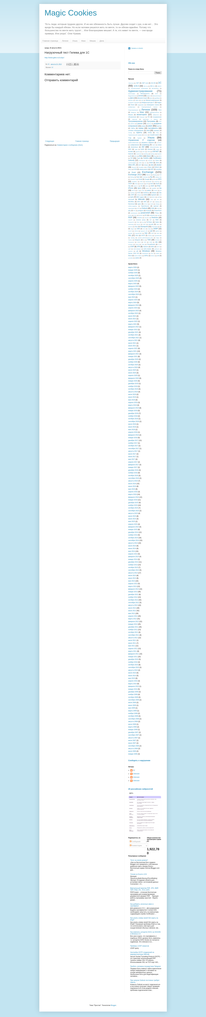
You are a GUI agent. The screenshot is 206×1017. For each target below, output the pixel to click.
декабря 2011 (133, 627)
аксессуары (131, 93)
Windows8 (145, 253)
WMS (157, 253)
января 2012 (132, 624)
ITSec (143, 190)
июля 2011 (132, 640)
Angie (157, 149)
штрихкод (145, 145)
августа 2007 (133, 738)
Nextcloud (131, 204)
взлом (141, 96)
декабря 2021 (133, 332)
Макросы (133, 112)
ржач (150, 126)
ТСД (129, 138)
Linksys (139, 195)
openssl (155, 206)
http (129, 186)
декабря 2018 (133, 413)
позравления (157, 117)
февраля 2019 (133, 408)
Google (147, 179)
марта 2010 (132, 684)
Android (150, 149)
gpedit (154, 179)
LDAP (132, 195)
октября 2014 (133, 538)
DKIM (151, 162)
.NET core (145, 83)
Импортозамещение (152, 100)
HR (147, 183)
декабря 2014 (133, 532)
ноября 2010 (133, 662)
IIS (141, 186)
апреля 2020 (133, 375)
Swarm (150, 235)
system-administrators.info (145, 238)
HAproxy (156, 181)
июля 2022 (132, 316)
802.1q (146, 86)
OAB (151, 204)
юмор (159, 145)
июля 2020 (132, 370)
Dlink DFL (131, 165)
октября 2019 (133, 389)
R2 (146, 215)
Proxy (157, 213)
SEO (158, 224)
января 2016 (132, 500)
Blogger (113, 1005)
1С (52, 67)
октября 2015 (133, 508)
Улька (74, 41)
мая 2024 (131, 297)
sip (161, 226)
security (150, 224)
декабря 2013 (133, 562)
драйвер (157, 98)
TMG (149, 240)
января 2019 (132, 411)
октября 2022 (133, 313)
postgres (140, 210)
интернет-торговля (133, 102)
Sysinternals (157, 235)
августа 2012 (133, 605)
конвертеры (131, 107)
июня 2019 (132, 397)
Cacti (138, 158)
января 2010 (132, 689)
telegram (137, 240)
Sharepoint (144, 227)
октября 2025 (133, 275)
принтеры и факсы (150, 119)
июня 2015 (132, 519)
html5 (157, 183)
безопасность (145, 93)
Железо (130, 100)
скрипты (139, 133)
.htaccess (131, 83)
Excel (134, 172)
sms (144, 228)
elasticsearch (143, 169)
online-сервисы (132, 206)
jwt (161, 190)
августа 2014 (133, 543)
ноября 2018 (133, 416)
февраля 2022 (133, 327)
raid (158, 215)
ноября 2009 (133, 694)
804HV (159, 86)
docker (159, 165)
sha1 (136, 226)
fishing (132, 177)
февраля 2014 (133, 556)
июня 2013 (132, 578)
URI (145, 242)
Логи (159, 110)
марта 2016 (132, 494)
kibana (154, 192)
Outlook (144, 208)
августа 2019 (133, 392)
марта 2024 (132, 302)
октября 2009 (133, 697)
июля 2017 (132, 454)
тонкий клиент (154, 135)
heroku (142, 183)
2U (134, 770)
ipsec (147, 188)
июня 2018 (132, 427)
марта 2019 (132, 405)
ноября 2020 (133, 362)
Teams (130, 240)
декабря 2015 (133, 503)
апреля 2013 (133, 584)
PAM (158, 208)
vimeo (137, 244)
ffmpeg (155, 175)
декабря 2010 (133, 659)
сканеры (156, 130)
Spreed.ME (138, 233)
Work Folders (138, 255)
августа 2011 (133, 638)
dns (152, 165)
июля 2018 (132, 424)
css (145, 162)
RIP (151, 220)
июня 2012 (132, 611)
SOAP (130, 231)
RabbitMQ (152, 215)
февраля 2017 (133, 465)
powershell (145, 213)
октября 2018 (133, 419)
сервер (141, 128)
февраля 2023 (133, 311)
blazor (149, 156)
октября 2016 (133, 475)
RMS (157, 220)
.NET (137, 83)
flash (138, 177)
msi (158, 199)
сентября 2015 (133, 511)
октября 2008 (133, 716)
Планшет (142, 117)
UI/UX (139, 242)
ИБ (142, 100)
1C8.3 (136, 86)
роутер (159, 126)
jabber (149, 190)
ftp (151, 177)
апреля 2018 (133, 432)
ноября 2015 (133, 505)
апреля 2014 (133, 554)
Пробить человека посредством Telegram (145, 966)
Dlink (157, 162)
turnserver (131, 242)
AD (143, 147)
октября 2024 (133, 292)
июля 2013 (132, 575)
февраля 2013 (133, 589)
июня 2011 (132, 643)
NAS (145, 201)
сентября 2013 (133, 570)
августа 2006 (133, 748)
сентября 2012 (133, 602)
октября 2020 (133, 365)
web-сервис (147, 249)
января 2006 (132, 754)
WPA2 (146, 255)
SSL (129, 235)
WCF (158, 246)
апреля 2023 (133, 308)
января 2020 (132, 381)
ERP (151, 169)
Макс (83, 41)
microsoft (131, 199)
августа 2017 (133, 451)
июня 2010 (132, 676)
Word (130, 255)
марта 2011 (132, 651)
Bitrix (141, 156)
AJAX (142, 149)
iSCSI (133, 190)
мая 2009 (131, 708)
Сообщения (135, 842)
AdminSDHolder (154, 147)
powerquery (134, 213)
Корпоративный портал (149, 107)
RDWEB (139, 217)
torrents (157, 240)
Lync (131, 197)
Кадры (159, 102)
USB (150, 242)
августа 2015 (133, 513)
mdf (158, 197)
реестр (149, 123)
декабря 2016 (133, 470)
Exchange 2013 (135, 175)
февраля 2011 (133, 654)
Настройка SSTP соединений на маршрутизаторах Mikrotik (142, 953)
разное (140, 123)
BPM (160, 156)
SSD (152, 233)
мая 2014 (131, 551)
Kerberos (146, 192)
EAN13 (157, 167)
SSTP (143, 235)
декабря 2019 (133, 383)
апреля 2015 (133, 524)
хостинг (159, 142)
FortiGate (145, 177)
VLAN (159, 244)
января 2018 (132, 438)
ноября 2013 (133, 565)
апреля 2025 (133, 281)
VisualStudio (151, 244)
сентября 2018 (133, 421)
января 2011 (132, 657)
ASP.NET (155, 151)
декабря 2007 (133, 732)
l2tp (160, 192)
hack (141, 181)
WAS (152, 246)
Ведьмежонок (132, 96)
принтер (134, 119)
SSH (158, 233)
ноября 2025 (133, 273)
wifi (137, 251)
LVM (160, 195)
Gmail (140, 179)
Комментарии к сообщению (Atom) (70, 145)
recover (147, 217)
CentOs (146, 158)
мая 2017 (131, 459)
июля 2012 (132, 608)
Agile (136, 149)
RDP (130, 217)
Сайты (133, 128)
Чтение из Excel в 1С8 (138, 874)
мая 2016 (131, 489)
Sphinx (157, 231)
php (129, 210)
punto (129, 215)
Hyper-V (135, 186)
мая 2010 (131, 678)
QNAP (141, 215)
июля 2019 (132, 394)
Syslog (133, 238)
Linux (145, 195)
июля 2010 (132, 673)
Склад (130, 132)
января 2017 (132, 467)
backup (153, 154)
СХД (157, 132)
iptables (154, 188)
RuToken (149, 222)
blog (155, 156)
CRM (140, 162)
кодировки (141, 105)
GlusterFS (133, 179)
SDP (144, 224)
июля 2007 (132, 740)
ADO (129, 149)
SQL (146, 233)
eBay (129, 169)
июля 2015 (132, 516)
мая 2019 (131, 400)
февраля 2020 (133, 378)
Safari (157, 222)
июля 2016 (132, 484)
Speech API (144, 231)
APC (143, 151)
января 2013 (132, 592)
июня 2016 (132, 486)
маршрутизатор (154, 112)
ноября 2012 (133, 597)
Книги (132, 105)
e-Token (149, 167)
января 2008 (132, 730)
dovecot (134, 167)
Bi (130, 156)
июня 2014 (132, 548)
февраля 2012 (133, 621)
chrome (150, 160)
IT (138, 190)
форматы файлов (148, 142)
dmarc (146, 165)
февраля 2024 (133, 305)
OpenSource (145, 206)
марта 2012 (132, 619)
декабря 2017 (133, 440)
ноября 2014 (133, 535)
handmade (148, 181)
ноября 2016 (133, 473)
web (129, 249)
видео (148, 96)
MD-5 (153, 197)
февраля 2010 (133, 686)
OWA (152, 208)
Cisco (157, 160)
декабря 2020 (133, 359)
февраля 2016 (133, 497)
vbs (156, 242)
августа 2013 (133, 573)
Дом (151, 98)
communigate (132, 162)
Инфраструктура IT (148, 102)
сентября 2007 (133, 735)
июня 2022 (132, 319)
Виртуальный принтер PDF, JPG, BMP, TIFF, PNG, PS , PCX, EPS (144, 889)
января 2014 (132, 559)
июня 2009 (132, 705)
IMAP (152, 186)
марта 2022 (132, 324)
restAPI (130, 220)
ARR (148, 151)
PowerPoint (157, 210)
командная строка (153, 105)
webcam (156, 249)
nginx (139, 204)
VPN (138, 247)
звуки (137, 100)
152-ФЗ (153, 83)
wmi (152, 253)
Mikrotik (141, 199)
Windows (146, 251)
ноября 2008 (133, 713)
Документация (142, 98)
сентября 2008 (133, 719)
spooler (130, 233)
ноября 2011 (133, 630)
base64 (159, 154)
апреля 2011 (133, 648)
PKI (134, 210)
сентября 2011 (133, 635)
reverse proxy (141, 220)
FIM (160, 175)
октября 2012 (133, 600)
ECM (135, 169)
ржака (143, 126)
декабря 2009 (133, 692)
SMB (138, 228)
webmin (130, 251)
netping (157, 201)
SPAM (136, 231)
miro (152, 199)
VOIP (132, 247)
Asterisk (130, 154)
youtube (130, 258)
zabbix (137, 258)
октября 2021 (133, 335)
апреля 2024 (133, 300)
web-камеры (137, 249)
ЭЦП (153, 145)
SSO (136, 235)
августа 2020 (133, 367)
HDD (136, 183)
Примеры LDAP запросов (139, 946)
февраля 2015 (133, 527)
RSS (138, 222)
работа (132, 123)
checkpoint (142, 160)
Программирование (135, 121)
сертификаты (153, 128)
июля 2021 (132, 343)
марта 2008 (132, 727)
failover (148, 175)
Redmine (155, 217)
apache (138, 151)
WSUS (153, 255)
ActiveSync (134, 147)
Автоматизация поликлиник (139, 88)
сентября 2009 (133, 700)
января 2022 (132, 330)
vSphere (145, 246)
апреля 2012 (133, 616)
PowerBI (148, 210)
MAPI (148, 197)
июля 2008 (132, 724)
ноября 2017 (133, 443)
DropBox (141, 167)
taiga (157, 238)
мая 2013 (131, 581)
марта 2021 (132, 351)
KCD (138, 192)
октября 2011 (133, 632)
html (151, 183)
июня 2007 (132, 743)
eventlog (159, 169)
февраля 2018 (133, 435)
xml (158, 255)
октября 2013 (133, 567)
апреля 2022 (133, 321)
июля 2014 (132, 546)
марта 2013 (132, 586)
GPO (160, 179)
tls (144, 240)
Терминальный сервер (135, 135)
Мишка (93, 41)
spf (151, 231)
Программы (151, 121)
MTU (138, 201)
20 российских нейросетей (140, 789)
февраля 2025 (133, 286)
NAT (151, 201)
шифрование (134, 145)
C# (131, 158)
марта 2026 (132, 267)
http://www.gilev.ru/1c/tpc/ (54, 58)
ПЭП (160, 121)
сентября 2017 (133, 448)
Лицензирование (133, 110)
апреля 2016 (133, 492)
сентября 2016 (133, 478)
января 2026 (132, 270)
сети (147, 130)
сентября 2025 (133, 278)
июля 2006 (132, 751)
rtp (143, 222)
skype (132, 228)
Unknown (136, 774)
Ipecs (140, 188)
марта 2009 (132, 711)
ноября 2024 (133, 289)
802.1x (152, 86)
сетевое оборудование (136, 130)
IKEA (146, 186)
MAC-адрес (140, 197)
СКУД (150, 132)
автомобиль (155, 88)
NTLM (145, 204)
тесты (145, 135)
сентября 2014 (133, 540)
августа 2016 (133, 481)
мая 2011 (131, 646)
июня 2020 (132, 373)
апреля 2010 (133, 681)
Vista (143, 244)
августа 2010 (133, 670)
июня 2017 (132, 457)
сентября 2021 (133, 338)
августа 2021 (133, 340)
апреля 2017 (133, 462)
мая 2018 (131, 429)
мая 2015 (131, 521)
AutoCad (138, 154)
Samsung (131, 224)
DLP (140, 165)
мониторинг (142, 114)
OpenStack (131, 208)
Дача (102, 41)
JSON (155, 190)
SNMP (155, 229)
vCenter (130, 244)
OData (157, 204)
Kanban (132, 192)
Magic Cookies (71, 12)
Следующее (49, 141)
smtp (149, 228)
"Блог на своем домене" (139, 860)
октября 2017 (133, 446)
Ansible (130, 151)
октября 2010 (133, 665)
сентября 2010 (133, 667)
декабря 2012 (133, 594)
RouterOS (131, 222)
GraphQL (134, 181)
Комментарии (136, 846)
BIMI (135, 156)
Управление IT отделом (141, 140)
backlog (146, 154)
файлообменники (133, 142)
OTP (138, 208)
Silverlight (154, 226)
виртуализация (157, 96)
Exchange (147, 172)
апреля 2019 (133, 402)
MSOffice (131, 201)
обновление (132, 117)
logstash (153, 195)
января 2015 (132, 529)
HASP (130, 183)
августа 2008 (133, 721)
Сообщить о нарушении (139, 760)
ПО (149, 117)
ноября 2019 (133, 386)
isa (160, 188)
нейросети (156, 114)
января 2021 (132, 356)
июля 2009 (132, 702)
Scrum (138, 224)
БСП (156, 93)
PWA (135, 215)
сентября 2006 (133, 746)
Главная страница (50, 41)
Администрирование (140, 91)
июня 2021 (132, 346)
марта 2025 (132, 284)
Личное (65, 41)
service (130, 226)
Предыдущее (115, 141)
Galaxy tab (158, 177)
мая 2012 (131, 613)
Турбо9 (139, 138)
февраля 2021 (133, 354)
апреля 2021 (133, 348)
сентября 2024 (133, 294)
